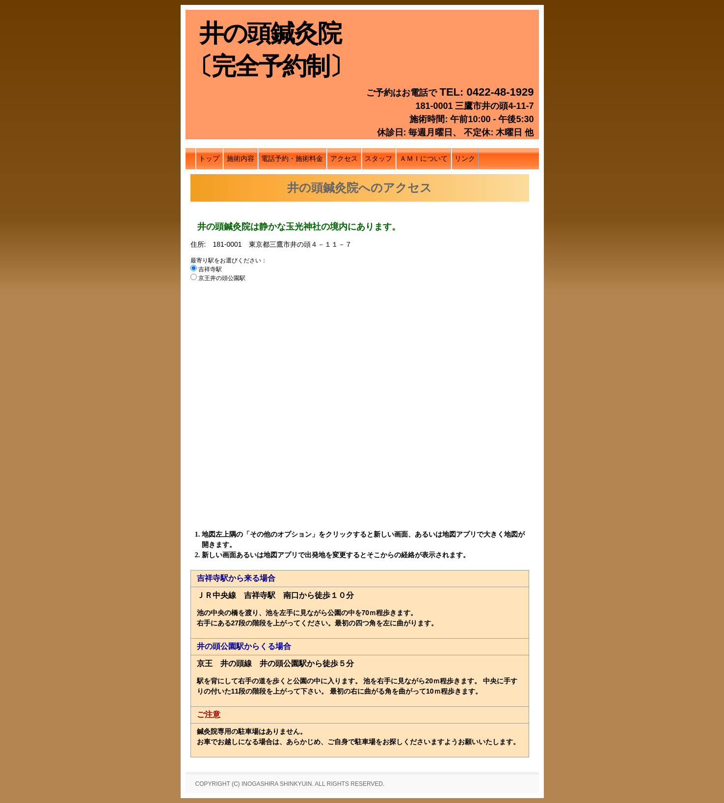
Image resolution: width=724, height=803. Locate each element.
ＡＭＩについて (424, 158)
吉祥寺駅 (207, 269)
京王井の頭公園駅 (217, 278)
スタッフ (378, 158)
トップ (209, 158)
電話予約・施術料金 (292, 158)
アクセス (344, 158)
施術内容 (240, 158)
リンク (465, 158)
